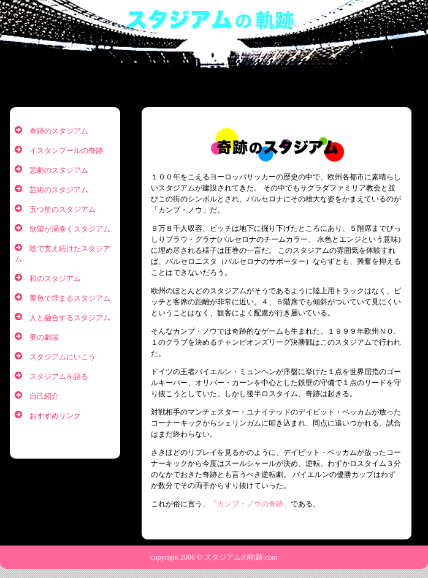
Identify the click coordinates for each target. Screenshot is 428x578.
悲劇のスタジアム (58, 170)
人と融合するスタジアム (69, 317)
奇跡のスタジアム (58, 131)
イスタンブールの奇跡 (66, 150)
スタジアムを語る (58, 376)
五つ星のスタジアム (62, 209)
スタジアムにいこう (62, 357)
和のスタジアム (55, 278)
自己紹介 (44, 396)
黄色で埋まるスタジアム (69, 298)
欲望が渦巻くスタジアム (69, 229)
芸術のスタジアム (58, 190)
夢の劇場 (44, 337)
